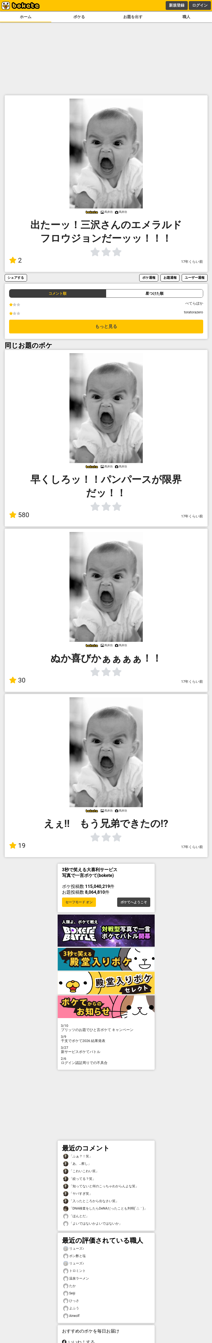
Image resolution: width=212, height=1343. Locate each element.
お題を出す (133, 17)
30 (17, 680)
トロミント (74, 1271)
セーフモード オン (79, 902)
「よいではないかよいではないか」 (92, 1223)
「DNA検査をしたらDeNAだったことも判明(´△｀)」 (105, 1208)
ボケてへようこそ (133, 902)
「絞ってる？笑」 (79, 1179)
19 (17, 845)
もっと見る (106, 326)
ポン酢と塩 (74, 1256)
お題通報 (170, 277)
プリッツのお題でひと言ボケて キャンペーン (106, 1028)
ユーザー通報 (195, 277)
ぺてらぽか (194, 303)
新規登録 (176, 5)
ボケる (79, 17)
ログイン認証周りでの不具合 (106, 1061)
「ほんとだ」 (76, 1216)
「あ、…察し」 (77, 1163)
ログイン (200, 5)
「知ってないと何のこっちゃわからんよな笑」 (101, 1186)
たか (69, 1286)
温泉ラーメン (76, 1278)
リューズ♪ (73, 1248)
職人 (186, 17)
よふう (71, 1308)
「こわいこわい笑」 (81, 1171)
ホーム (25, 17)
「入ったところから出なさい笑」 (91, 1201)
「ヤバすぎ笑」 (77, 1193)
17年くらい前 (192, 262)
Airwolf (71, 1316)
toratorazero (193, 312)
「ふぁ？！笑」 (77, 1156)
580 (19, 515)
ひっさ (71, 1300)
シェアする (15, 277)
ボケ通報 (148, 277)
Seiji (69, 1293)
